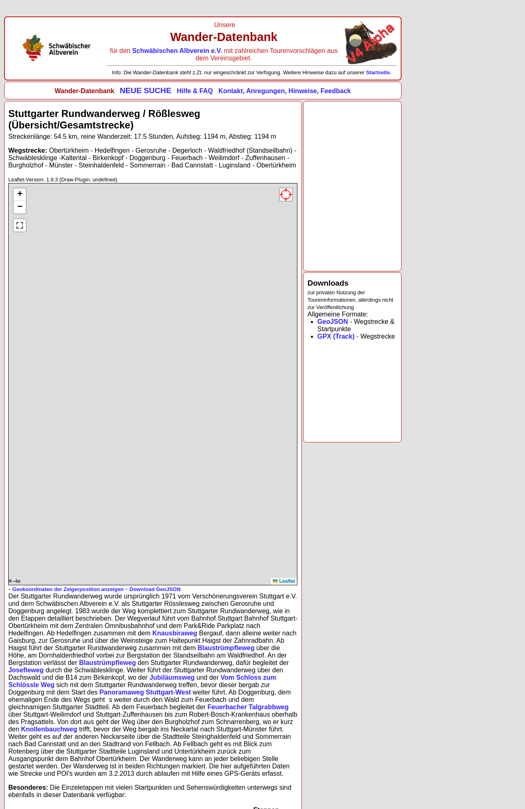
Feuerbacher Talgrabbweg (248, 707)
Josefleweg (25, 670)
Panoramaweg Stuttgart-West (145, 692)
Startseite (378, 72)
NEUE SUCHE (145, 90)
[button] (20, 194)
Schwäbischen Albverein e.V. (178, 50)
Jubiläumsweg (171, 677)
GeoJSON (332, 321)
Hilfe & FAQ (195, 90)
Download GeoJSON (155, 589)
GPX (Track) (336, 336)
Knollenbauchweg (49, 729)
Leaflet (284, 581)
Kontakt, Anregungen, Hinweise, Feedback (284, 90)
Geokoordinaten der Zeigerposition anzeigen (68, 589)
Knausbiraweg (175, 633)
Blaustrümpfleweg (226, 647)
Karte (152, 386)
